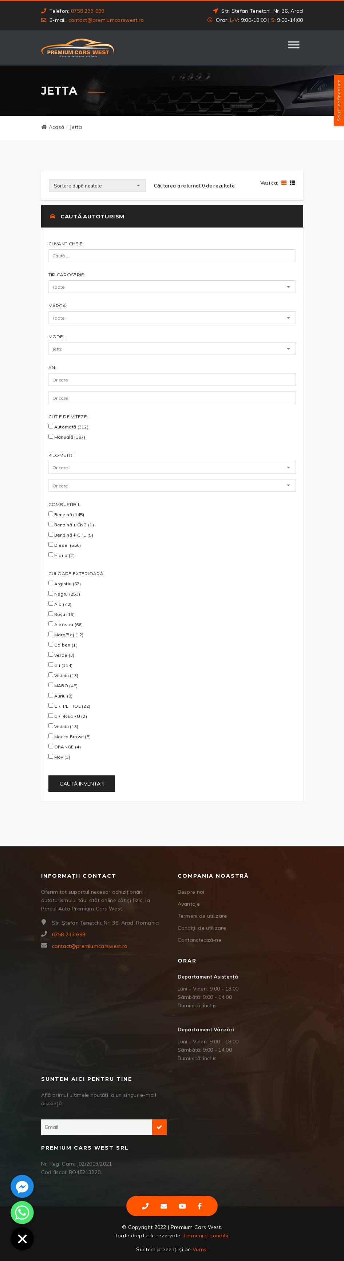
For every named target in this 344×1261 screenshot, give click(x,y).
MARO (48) (63, 685)
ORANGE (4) (64, 747)
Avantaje (189, 904)
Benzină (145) (66, 514)
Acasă (52, 127)
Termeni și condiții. (206, 1235)
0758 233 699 (87, 11)
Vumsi (200, 1249)
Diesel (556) (64, 545)
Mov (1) (59, 757)
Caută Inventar (82, 783)
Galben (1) (63, 645)
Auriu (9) (60, 696)
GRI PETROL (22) (69, 706)
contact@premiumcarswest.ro (106, 20)
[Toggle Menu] (294, 48)
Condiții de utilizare (202, 928)
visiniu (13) (63, 726)
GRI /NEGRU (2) (67, 716)
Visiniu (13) (63, 675)
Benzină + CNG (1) (71, 524)
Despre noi (191, 892)
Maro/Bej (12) (66, 634)
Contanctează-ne (200, 940)
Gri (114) (60, 665)
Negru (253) (64, 594)
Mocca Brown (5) (69, 736)
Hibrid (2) (61, 555)
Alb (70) (60, 604)
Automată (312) (68, 427)
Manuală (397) (67, 437)
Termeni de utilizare (202, 916)
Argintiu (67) (64, 583)
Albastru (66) (65, 624)
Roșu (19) (61, 614)
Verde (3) (61, 655)
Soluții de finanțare (338, 100)
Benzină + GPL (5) (70, 535)
